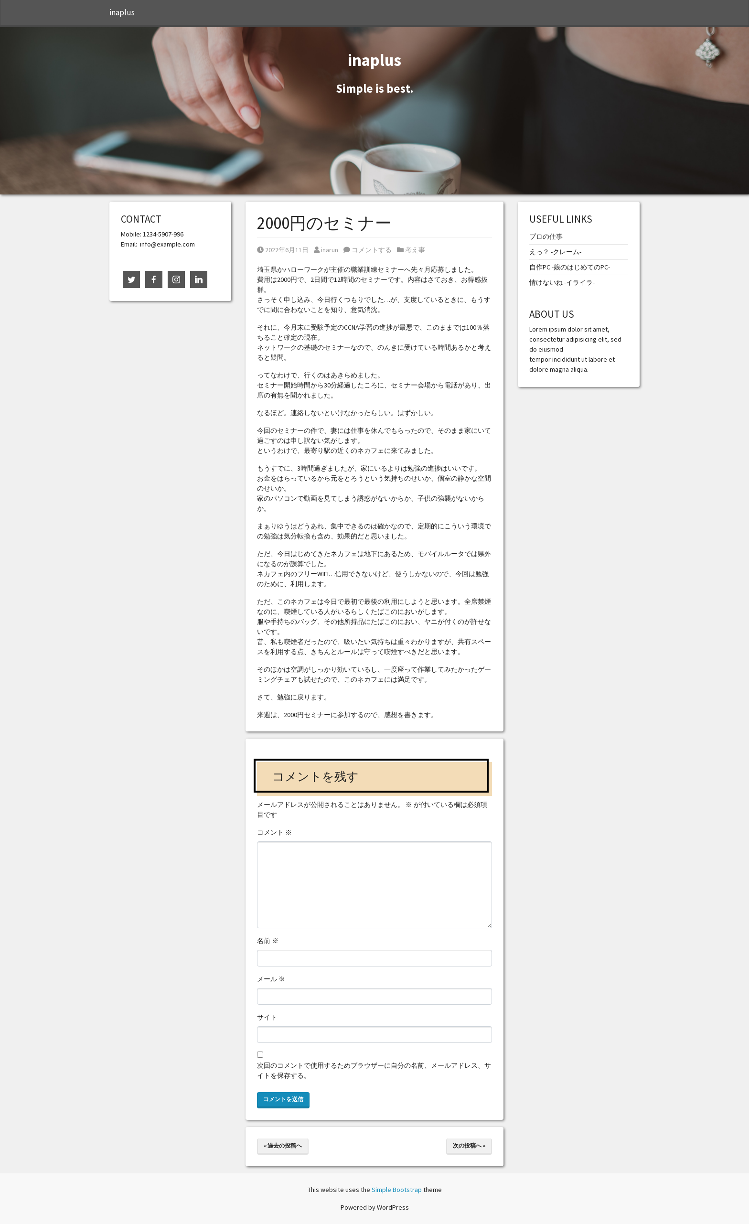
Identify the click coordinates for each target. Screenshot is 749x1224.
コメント (274, 832)
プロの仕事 (546, 236)
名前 (267, 940)
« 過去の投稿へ (283, 1145)
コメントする (367, 250)
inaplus (122, 12)
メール (271, 979)
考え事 (415, 250)
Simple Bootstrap (397, 1189)
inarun (326, 250)
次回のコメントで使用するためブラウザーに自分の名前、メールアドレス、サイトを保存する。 (374, 1070)
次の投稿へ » (469, 1145)
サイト (267, 1017)
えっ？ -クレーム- (555, 251)
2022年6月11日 (283, 250)
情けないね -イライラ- (562, 282)
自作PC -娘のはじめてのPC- (569, 267)
